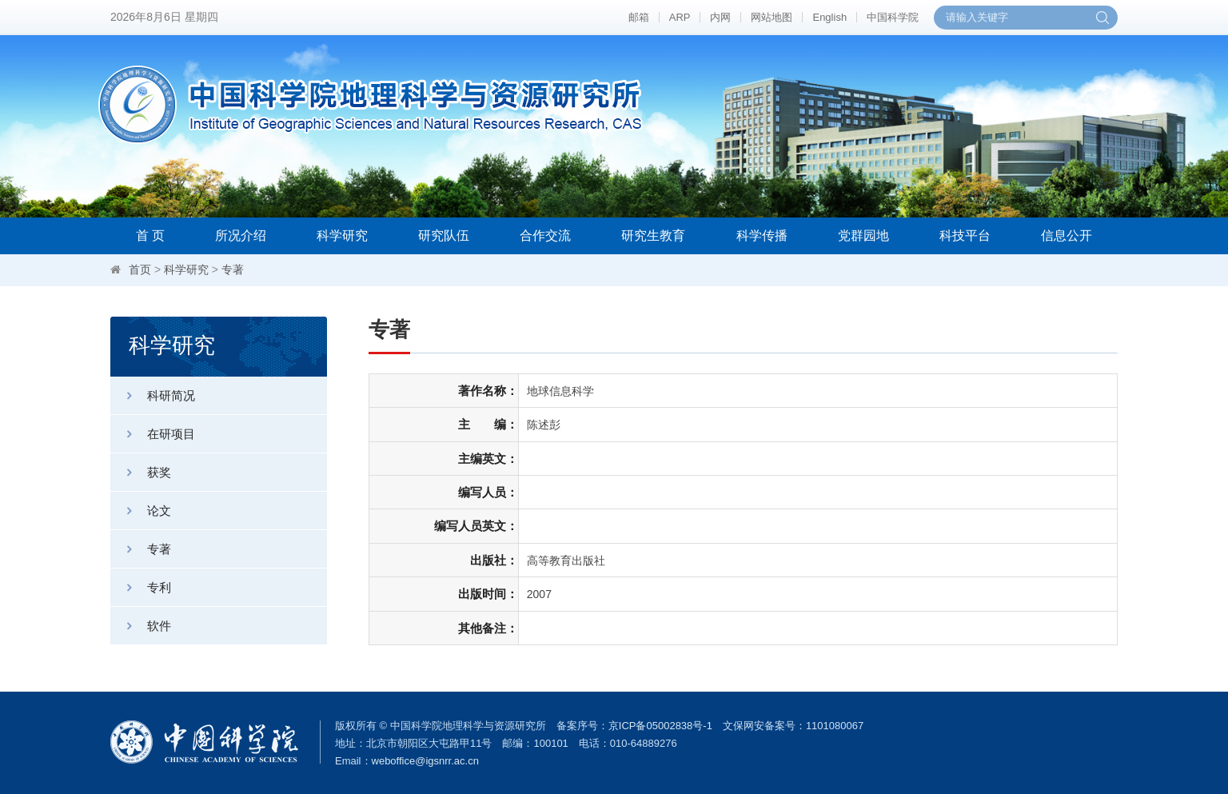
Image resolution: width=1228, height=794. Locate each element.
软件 (140, 625)
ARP (680, 17)
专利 (140, 587)
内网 (720, 17)
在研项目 (152, 434)
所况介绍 (240, 235)
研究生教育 (653, 235)
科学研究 (342, 235)
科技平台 (965, 235)
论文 (140, 510)
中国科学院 (893, 17)
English (829, 17)
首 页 (150, 235)
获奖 (140, 472)
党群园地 (863, 235)
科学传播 (761, 235)
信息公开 (1066, 235)
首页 (140, 269)
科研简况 (152, 395)
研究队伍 (443, 235)
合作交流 (545, 235)
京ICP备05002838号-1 (660, 726)
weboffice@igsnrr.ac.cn (425, 761)
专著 (232, 269)
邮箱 (638, 17)
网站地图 (771, 17)
